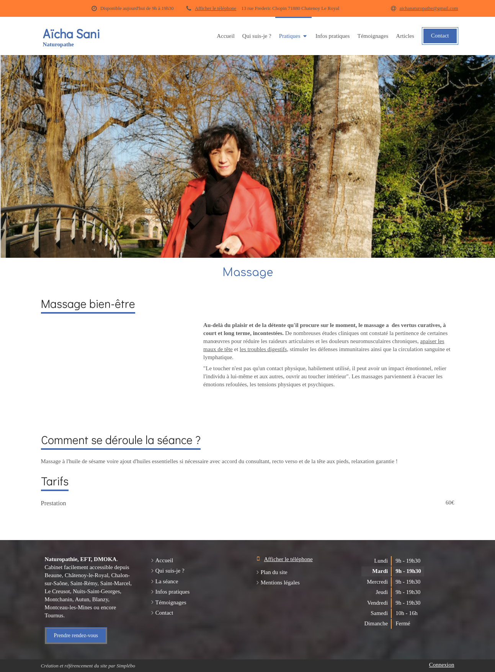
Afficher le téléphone (215, 8)
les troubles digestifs (263, 349)
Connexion (441, 665)
